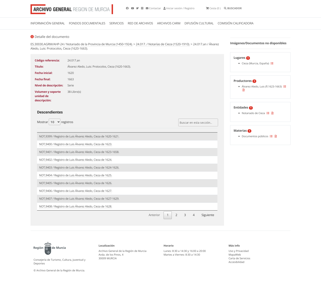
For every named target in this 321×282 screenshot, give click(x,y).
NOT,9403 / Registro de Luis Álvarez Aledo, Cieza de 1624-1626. (79, 168)
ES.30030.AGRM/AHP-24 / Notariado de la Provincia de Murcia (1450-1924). (82, 44)
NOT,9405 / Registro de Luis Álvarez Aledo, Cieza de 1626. (75, 183)
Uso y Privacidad (239, 251)
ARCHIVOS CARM (168, 23)
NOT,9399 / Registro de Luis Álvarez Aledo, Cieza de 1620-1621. (79, 136)
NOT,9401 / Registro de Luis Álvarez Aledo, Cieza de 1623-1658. (79, 152)
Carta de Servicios (239, 258)
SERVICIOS (116, 23)
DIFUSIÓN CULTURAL (199, 23)
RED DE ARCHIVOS (140, 23)
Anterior (154, 215)
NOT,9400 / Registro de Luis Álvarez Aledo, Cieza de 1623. (75, 144)
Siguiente (207, 215)
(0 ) (213, 8)
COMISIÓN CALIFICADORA (235, 23)
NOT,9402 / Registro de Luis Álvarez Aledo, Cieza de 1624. (75, 160)
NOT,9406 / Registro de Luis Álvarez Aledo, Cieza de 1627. (75, 191)
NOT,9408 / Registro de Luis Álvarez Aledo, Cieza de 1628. (75, 206)
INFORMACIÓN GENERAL (48, 23)
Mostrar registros (55, 122)
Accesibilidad (236, 262)
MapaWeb (235, 254)
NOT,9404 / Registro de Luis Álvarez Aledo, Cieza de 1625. (75, 175)
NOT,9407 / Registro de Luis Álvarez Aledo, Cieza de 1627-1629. (79, 199)
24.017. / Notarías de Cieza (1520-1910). (163, 44)
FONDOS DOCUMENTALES (87, 23)
